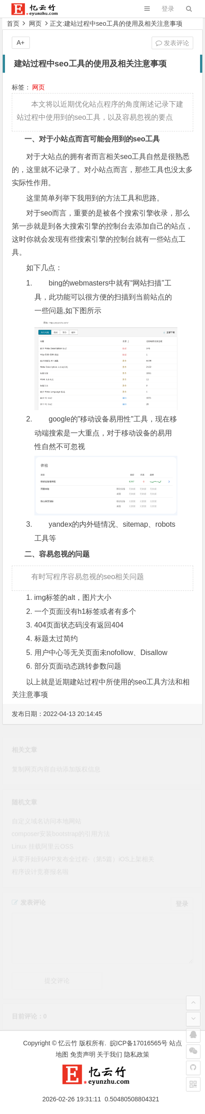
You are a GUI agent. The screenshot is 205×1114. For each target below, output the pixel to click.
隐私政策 (136, 1054)
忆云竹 (67, 1043)
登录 (168, 8)
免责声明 (82, 1054)
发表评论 (172, 43)
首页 (13, 23)
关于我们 (109, 1054)
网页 (35, 23)
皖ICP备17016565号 (139, 1043)
